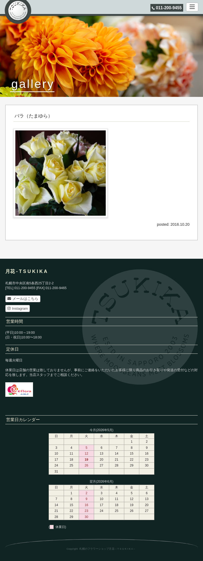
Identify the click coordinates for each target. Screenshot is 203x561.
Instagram (17, 308)
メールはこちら (22, 299)
